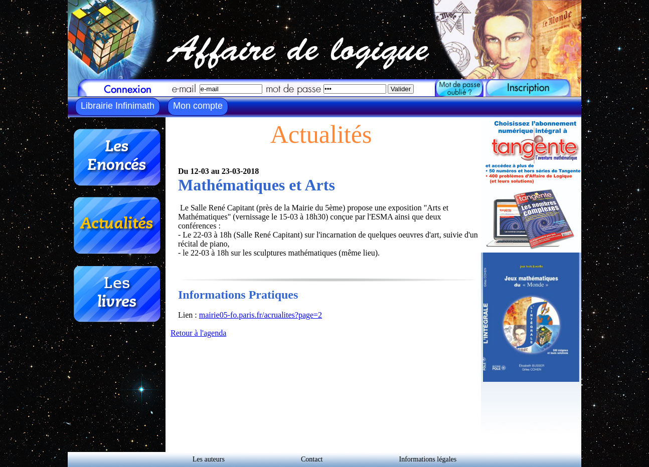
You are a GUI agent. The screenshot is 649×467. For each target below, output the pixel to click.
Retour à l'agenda (198, 333)
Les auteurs (209, 459)
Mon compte (198, 106)
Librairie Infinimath (117, 106)
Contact (312, 459)
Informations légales (428, 459)
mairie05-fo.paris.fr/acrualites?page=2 (260, 315)
